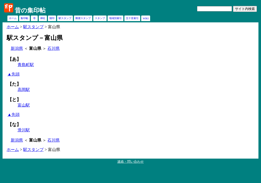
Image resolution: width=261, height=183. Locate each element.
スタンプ (100, 18)
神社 (42, 18)
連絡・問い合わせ (130, 161)
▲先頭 (13, 74)
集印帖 (24, 18)
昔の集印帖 (30, 10)
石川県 (53, 48)
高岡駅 (24, 89)
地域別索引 (115, 18)
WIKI (146, 18)
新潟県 (17, 48)
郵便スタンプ (83, 18)
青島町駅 (26, 65)
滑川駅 (24, 130)
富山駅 (24, 105)
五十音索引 (132, 18)
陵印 (52, 18)
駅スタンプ (65, 18)
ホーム (13, 18)
